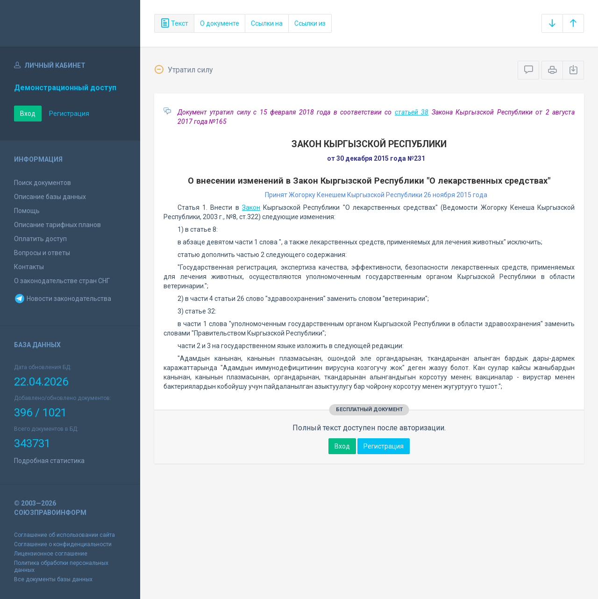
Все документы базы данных (53, 579)
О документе (219, 23)
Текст (174, 23)
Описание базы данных (50, 196)
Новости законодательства (62, 298)
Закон (251, 207)
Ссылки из (310, 23)
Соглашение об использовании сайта (64, 535)
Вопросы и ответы (42, 253)
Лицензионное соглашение (50, 553)
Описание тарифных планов (57, 224)
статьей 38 (411, 112)
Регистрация (69, 113)
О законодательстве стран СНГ (62, 281)
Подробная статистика (49, 460)
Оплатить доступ (40, 238)
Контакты (29, 267)
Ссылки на (267, 23)
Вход (28, 113)
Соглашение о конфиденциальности (63, 544)
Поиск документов (42, 182)
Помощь (27, 210)
